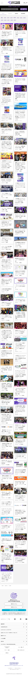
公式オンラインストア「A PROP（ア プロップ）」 (9, 632)
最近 (2, 17)
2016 (11, 20)
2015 (15, 20)
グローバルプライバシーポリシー (14, 669)
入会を (24, 2)
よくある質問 (3, 638)
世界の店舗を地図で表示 (14, 610)
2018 (5, 20)
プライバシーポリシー (18, 668)
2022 (18, 17)
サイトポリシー (10, 668)
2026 (5, 17)
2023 (14, 17)
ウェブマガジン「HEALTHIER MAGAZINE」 (8, 644)
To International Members (7, 647)
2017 (8, 20)
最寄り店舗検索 (24, 9)
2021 (21, 17)
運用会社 (7, 652)
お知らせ (2, 641)
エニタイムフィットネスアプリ (6, 629)
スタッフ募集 (20, 647)
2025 (8, 17)
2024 (11, 17)
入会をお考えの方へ (4, 626)
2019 (2, 20)
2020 (24, 17)
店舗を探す (3, 624)
